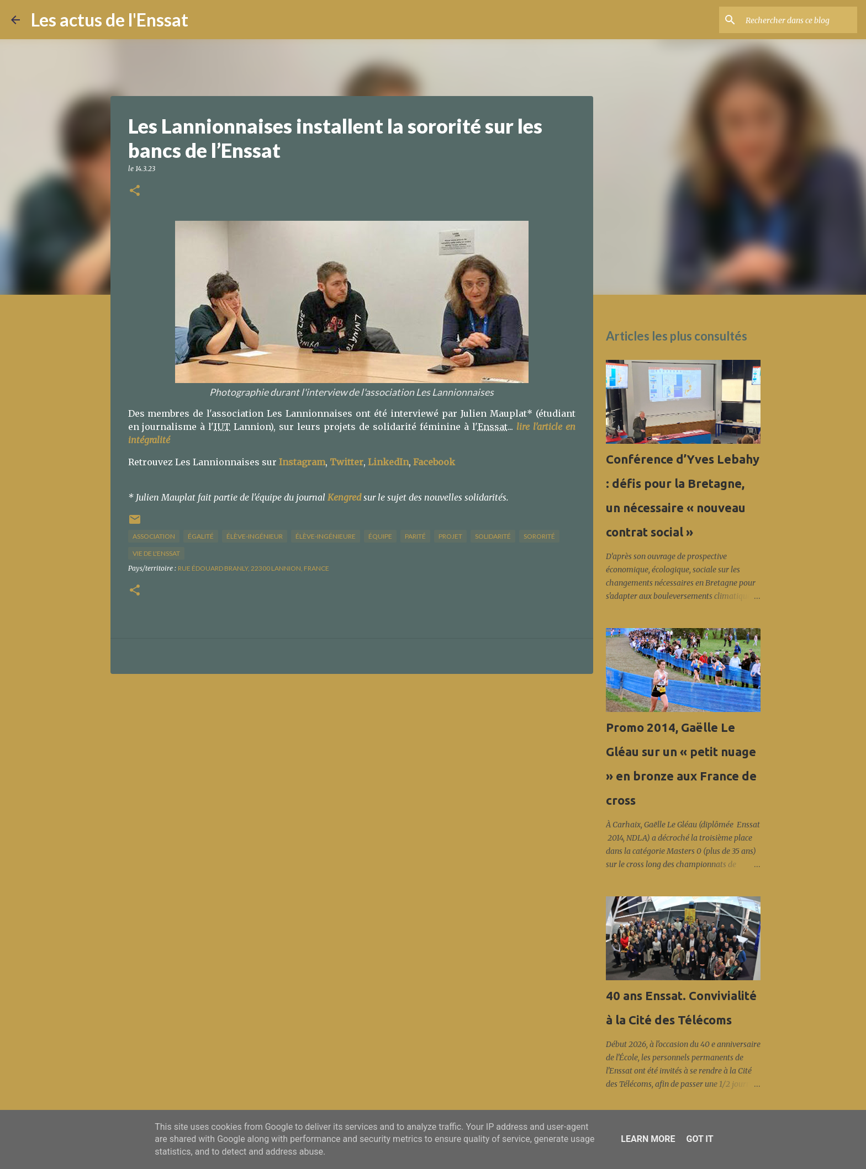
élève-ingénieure (325, 536)
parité (415, 536)
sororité (539, 536)
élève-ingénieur (254, 536)
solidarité (493, 536)
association (154, 536)
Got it (699, 1139)
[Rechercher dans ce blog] (799, 20)
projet (450, 536)
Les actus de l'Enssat (109, 19)
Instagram (302, 461)
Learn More (648, 1139)
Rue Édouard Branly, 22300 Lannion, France (253, 568)
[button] (134, 191)
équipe (380, 536)
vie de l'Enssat (156, 553)
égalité (201, 536)
